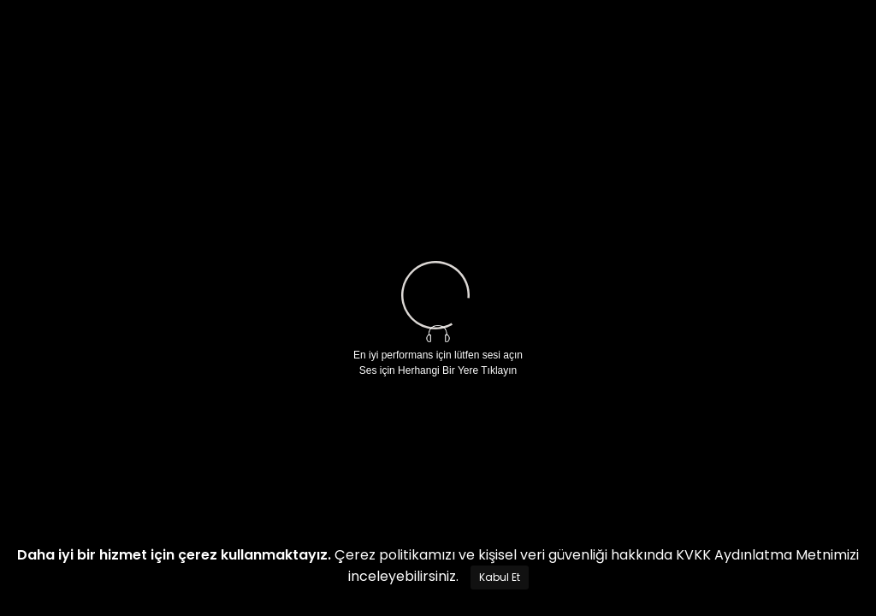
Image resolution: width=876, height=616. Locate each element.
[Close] (500, 577)
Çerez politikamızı (394, 555)
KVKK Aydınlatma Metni (754, 555)
